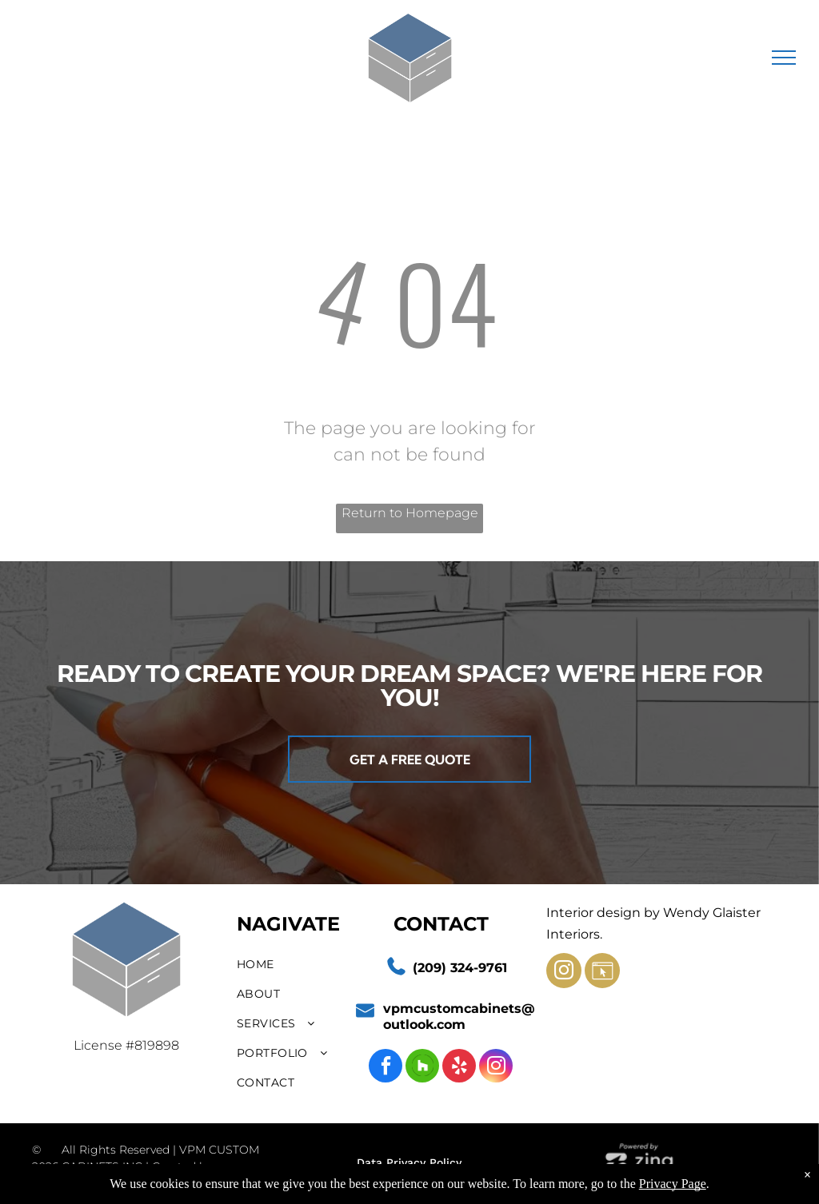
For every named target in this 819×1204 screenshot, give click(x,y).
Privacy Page (672, 1183)
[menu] (784, 57)
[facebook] (385, 1067)
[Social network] (422, 1067)
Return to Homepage (410, 512)
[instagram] (496, 1067)
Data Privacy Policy (409, 1162)
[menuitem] (294, 964)
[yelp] (459, 1067)
